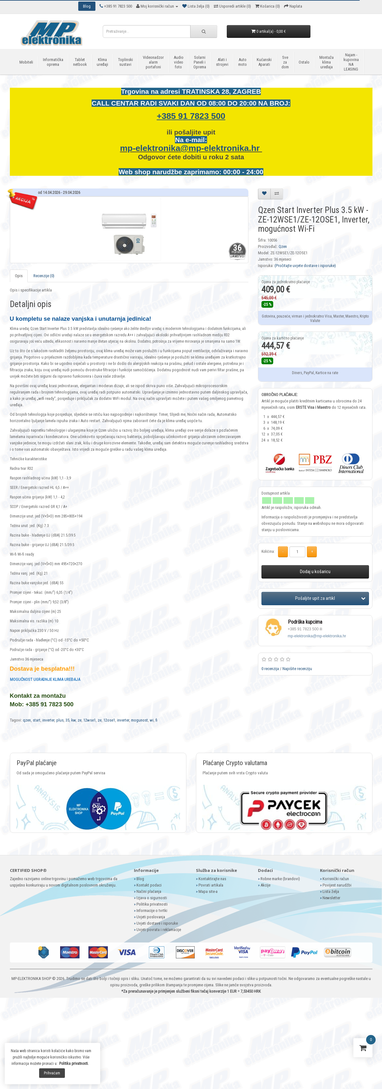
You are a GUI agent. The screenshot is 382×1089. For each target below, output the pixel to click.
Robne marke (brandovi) (280, 878)
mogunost (139, 720)
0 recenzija (270, 668)
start (36, 720)
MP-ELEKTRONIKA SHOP (31, 978)
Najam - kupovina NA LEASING (351, 62)
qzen (27, 720)
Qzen (283, 246)
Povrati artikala (210, 885)
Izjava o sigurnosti (151, 897)
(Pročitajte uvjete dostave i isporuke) (305, 265)
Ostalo (304, 62)
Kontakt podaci (149, 885)
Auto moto (242, 62)
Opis (19, 275)
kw (73, 720)
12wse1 (89, 720)
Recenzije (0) (43, 275)
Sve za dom (285, 62)
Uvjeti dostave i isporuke (157, 923)
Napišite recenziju (297, 668)
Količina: (268, 551)
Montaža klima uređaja (326, 62)
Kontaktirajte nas (212, 878)
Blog (140, 878)
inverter (48, 720)
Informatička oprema (53, 62)
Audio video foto (179, 62)
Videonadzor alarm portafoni (153, 62)
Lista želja (331, 891)
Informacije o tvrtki (151, 910)
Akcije (265, 885)
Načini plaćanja (148, 891)
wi (152, 720)
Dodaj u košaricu (315, 571)
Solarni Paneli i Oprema (199, 62)
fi (156, 720)
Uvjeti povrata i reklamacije (158, 929)
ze (79, 720)
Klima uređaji (102, 62)
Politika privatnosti (152, 904)
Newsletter (331, 897)
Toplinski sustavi (125, 62)
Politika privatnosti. (74, 1063)
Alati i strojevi (222, 62)
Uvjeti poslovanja (150, 916)
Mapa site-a (208, 891)
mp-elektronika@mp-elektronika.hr (191, 148)
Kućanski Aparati (264, 62)
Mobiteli (26, 62)
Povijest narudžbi (337, 885)
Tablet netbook (80, 62)
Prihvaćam (52, 1073)
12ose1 (109, 720)
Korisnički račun (336, 878)
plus (60, 720)
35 (67, 720)
